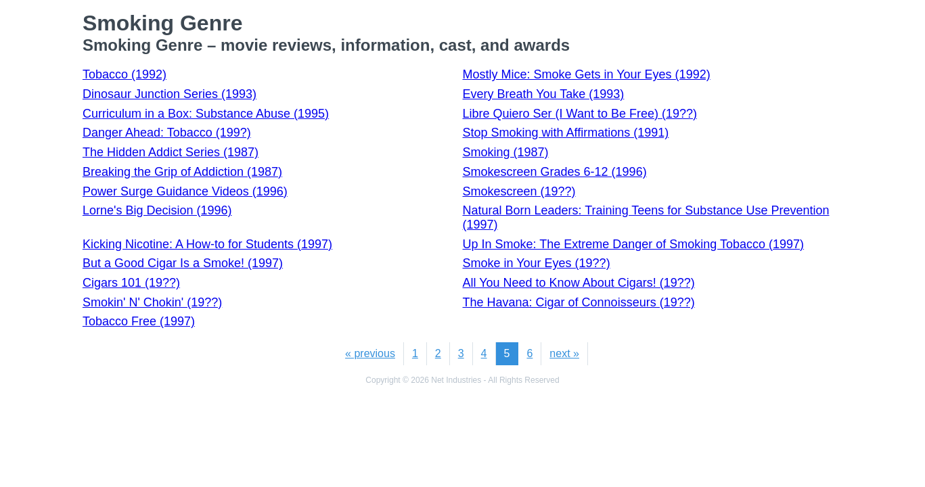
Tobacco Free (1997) (139, 321)
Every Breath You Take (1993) (544, 94)
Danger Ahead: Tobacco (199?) (167, 132)
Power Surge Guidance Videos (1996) (185, 191)
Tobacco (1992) (124, 74)
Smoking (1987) (506, 152)
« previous (370, 353)
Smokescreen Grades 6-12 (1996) (555, 172)
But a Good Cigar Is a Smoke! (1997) (183, 263)
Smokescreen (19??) (519, 191)
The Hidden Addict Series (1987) (170, 152)
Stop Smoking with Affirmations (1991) (566, 132)
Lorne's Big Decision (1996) (157, 210)
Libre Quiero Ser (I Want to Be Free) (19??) (580, 113)
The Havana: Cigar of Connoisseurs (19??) (579, 302)
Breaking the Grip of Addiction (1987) (182, 172)
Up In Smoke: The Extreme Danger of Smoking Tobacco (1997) (634, 244)
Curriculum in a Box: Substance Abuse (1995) (206, 113)
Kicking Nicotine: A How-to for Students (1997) (207, 244)
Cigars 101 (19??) (131, 282)
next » (564, 353)
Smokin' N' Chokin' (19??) (152, 302)
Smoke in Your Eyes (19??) (536, 263)
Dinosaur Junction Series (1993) (169, 94)
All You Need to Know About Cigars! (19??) (579, 282)
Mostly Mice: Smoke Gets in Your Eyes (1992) (586, 74)
